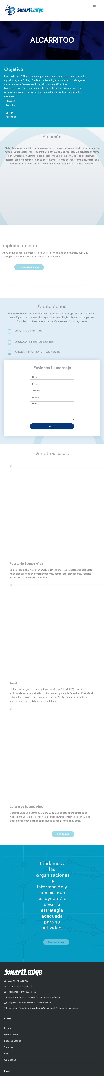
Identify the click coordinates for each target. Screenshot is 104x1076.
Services (8, 1047)
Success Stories (12, 1041)
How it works (11, 1035)
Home (7, 1028)
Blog (6, 1053)
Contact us (10, 1060)
